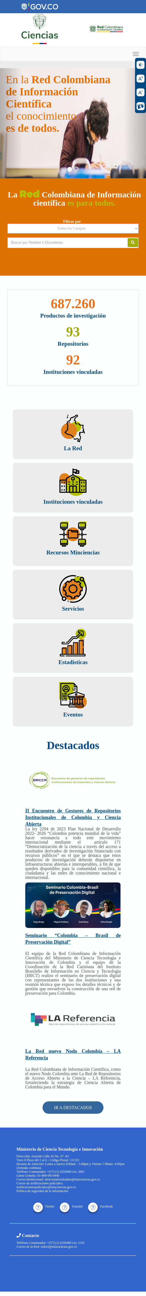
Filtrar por (72, 222)
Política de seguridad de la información (42, 1191)
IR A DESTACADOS (73, 1107)
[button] (11, 123)
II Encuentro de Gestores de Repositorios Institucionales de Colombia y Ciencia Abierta (73, 817)
